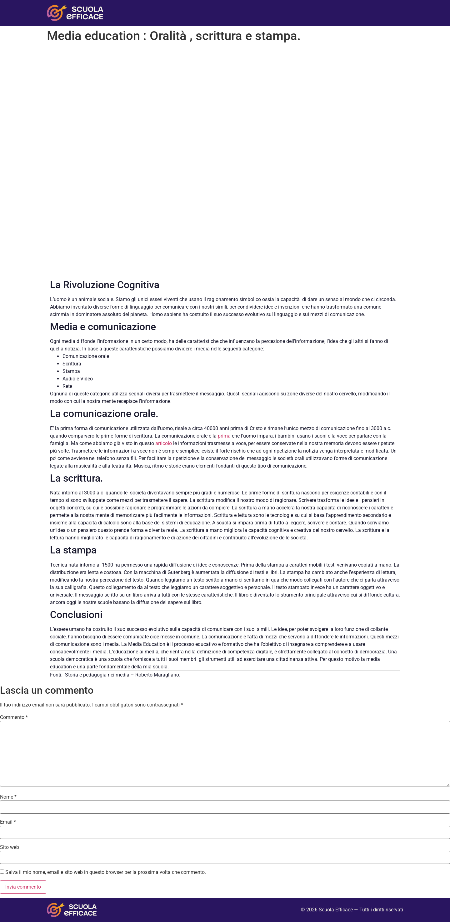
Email (8, 822)
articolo (163, 443)
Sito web (9, 847)
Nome (8, 797)
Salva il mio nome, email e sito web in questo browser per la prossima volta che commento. (105, 872)
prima (224, 436)
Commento (14, 717)
